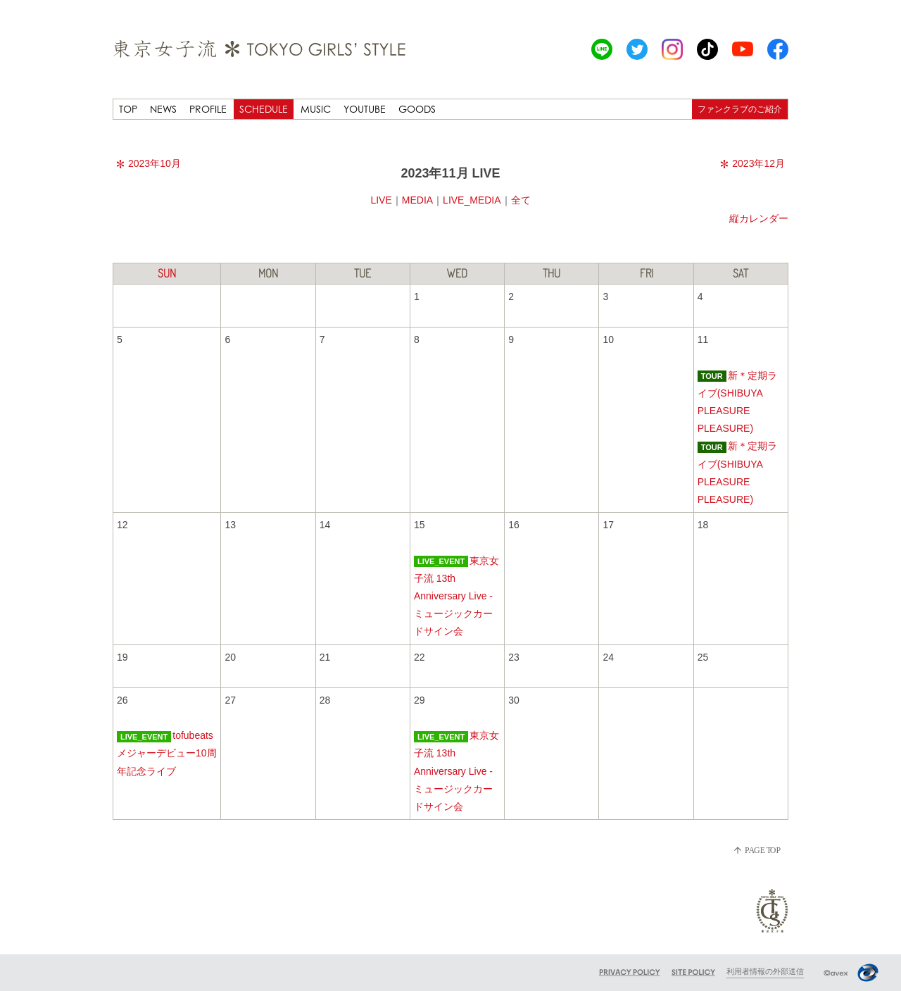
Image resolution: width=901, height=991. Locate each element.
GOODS (417, 109)
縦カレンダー (758, 218)
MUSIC (316, 109)
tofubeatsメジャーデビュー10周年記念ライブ (167, 753)
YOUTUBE (365, 109)
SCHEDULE (263, 109)
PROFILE (208, 109)
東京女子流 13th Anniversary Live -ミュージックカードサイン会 (456, 596)
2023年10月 (148, 163)
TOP (128, 109)
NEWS (163, 109)
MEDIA (417, 200)
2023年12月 (752, 163)
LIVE (380, 200)
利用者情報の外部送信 (765, 971)
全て (521, 200)
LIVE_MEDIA (471, 200)
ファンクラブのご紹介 (740, 109)
